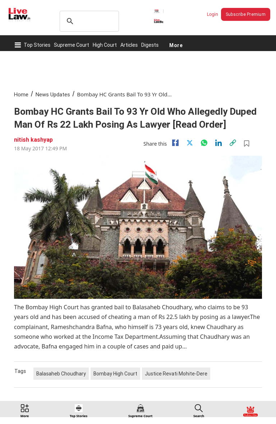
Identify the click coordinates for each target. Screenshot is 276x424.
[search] (88, 21)
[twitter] (190, 143)
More (176, 45)
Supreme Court (71, 45)
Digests (149, 45)
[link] (233, 143)
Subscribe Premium (246, 14)
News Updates (53, 94)
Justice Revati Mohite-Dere (176, 373)
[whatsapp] (204, 143)
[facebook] (175, 143)
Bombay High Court (115, 373)
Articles (129, 45)
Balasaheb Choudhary (61, 373)
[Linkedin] (218, 143)
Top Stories (37, 45)
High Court (105, 45)
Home (21, 94)
